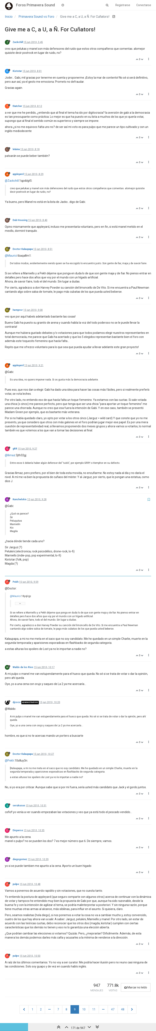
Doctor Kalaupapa (23, 249)
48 (122, 1009)
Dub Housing (20, 220)
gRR (15, 448)
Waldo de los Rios (23, 667)
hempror (18, 310)
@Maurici (11, 255)
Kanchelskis (20, 499)
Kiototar (17, 71)
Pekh (15, 581)
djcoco (17, 702)
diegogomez (20, 859)
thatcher (17, 106)
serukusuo (19, 805)
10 (84, 1009)
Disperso (18, 830)
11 (93, 1009)
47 (112, 1009)
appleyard (18, 174)
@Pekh (9, 760)
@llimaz (10, 455)
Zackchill (18, 42)
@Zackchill (12, 180)
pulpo (16, 884)
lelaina (16, 149)
